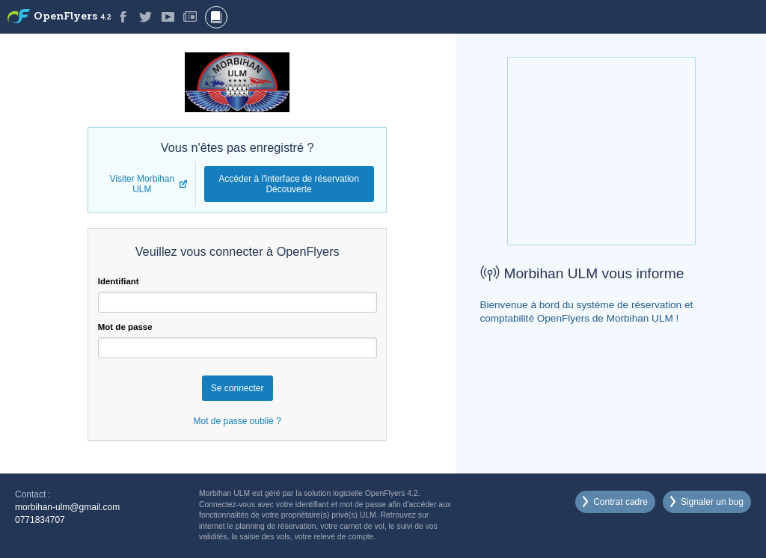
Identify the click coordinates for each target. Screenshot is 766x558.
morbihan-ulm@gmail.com (67, 507)
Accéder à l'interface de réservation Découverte (288, 184)
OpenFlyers (72, 16)
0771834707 (40, 520)
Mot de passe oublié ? (237, 421)
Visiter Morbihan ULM (142, 184)
